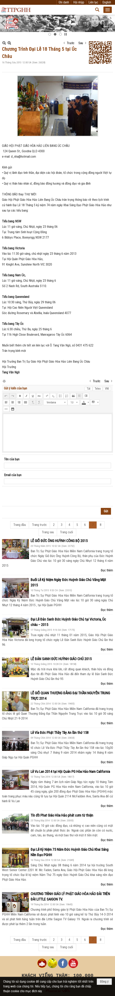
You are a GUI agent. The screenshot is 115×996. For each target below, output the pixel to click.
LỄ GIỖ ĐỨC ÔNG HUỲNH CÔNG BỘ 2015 (59, 541)
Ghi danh (64, 2)
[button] (107, 9)
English (106, 2)
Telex (98, 388)
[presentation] (34, 496)
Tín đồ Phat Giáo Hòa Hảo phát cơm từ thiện (62, 815)
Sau (80, 43)
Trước (70, 43)
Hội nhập (78, 2)
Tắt (88, 388)
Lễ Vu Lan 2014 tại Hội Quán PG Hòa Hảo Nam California (70, 771)
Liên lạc (93, 2)
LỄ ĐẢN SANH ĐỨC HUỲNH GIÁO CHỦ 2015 (61, 659)
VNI (107, 388)
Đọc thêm (107, 570)
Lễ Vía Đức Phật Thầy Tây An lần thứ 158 (60, 732)
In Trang (4, 381)
